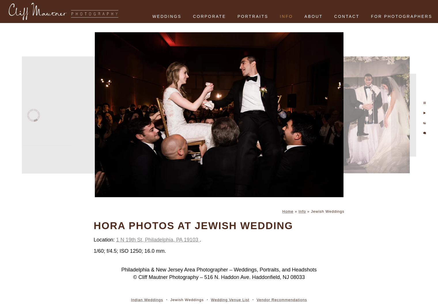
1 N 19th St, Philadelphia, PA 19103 (158, 240)
